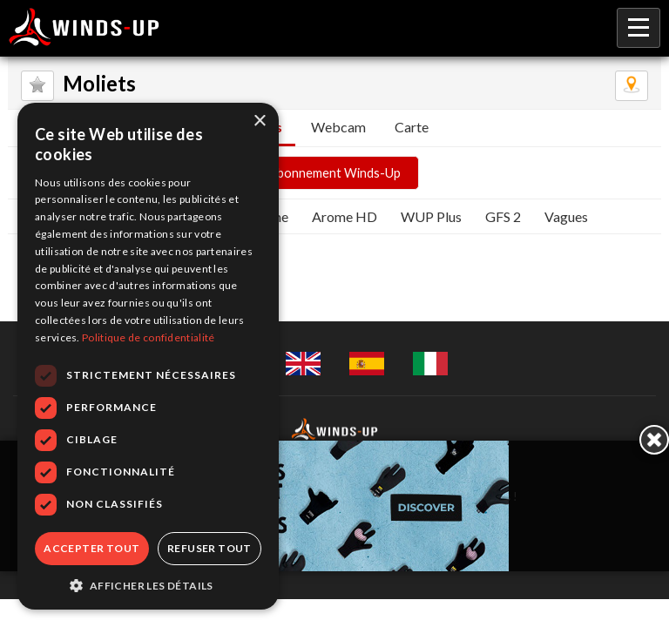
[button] (148, 584)
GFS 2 (503, 216)
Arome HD (344, 216)
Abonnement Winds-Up (334, 172)
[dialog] (148, 356)
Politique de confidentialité (148, 337)
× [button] (259, 121)
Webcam (338, 126)
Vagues (566, 216)
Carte (412, 126)
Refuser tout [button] (209, 548)
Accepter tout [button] (91, 548)
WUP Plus (431, 216)
